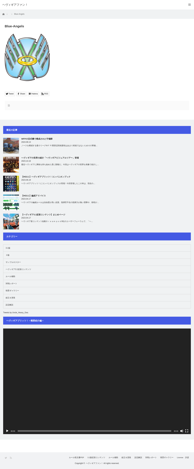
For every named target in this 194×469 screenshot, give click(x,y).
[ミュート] (181, 431)
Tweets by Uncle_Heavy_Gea (15, 312)
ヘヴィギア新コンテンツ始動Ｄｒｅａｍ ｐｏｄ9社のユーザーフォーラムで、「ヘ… (57, 221)
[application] (97, 381)
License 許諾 (183, 458)
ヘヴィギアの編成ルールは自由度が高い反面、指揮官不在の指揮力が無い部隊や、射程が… (60, 202)
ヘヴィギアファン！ (94, 463)
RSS (11, 458)
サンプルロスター (13, 262)
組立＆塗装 (10, 298)
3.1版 (8, 248)
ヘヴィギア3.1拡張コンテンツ (18, 269)
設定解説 (9, 305)
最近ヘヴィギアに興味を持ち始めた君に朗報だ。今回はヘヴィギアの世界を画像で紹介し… (60, 164)
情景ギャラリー (12, 291)
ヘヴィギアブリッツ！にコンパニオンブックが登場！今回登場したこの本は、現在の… (58, 183)
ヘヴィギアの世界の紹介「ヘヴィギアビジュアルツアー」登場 (50, 158)
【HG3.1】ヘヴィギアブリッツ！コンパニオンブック (45, 177)
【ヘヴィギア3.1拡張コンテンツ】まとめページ (43, 214)
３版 (7, 255)
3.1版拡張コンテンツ (88, 458)
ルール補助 (10, 276)
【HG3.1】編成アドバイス (33, 195)
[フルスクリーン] (186, 431)
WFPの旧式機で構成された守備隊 (37, 139)
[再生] (7, 431)
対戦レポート (11, 283)
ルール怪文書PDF (66, 458)
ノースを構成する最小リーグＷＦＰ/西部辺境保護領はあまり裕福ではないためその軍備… (59, 145)
